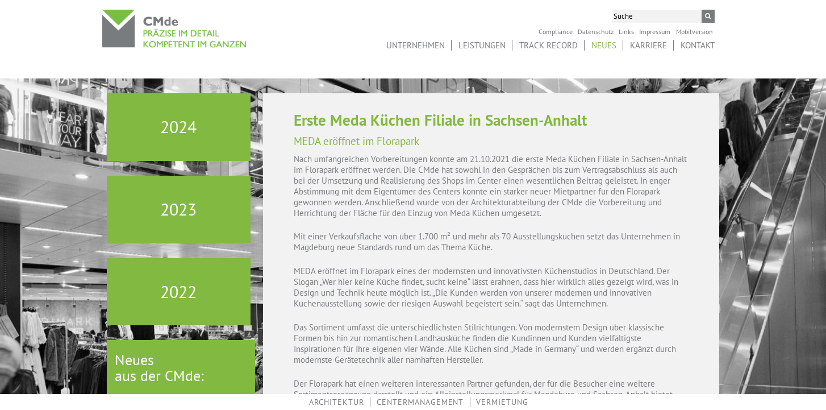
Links (626, 31)
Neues (603, 45)
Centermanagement (420, 402)
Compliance (556, 31)
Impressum (654, 31)
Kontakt (698, 45)
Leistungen (482, 45)
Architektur (336, 402)
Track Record (548, 45)
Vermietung (502, 402)
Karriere (648, 45)
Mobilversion (694, 31)
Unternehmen (415, 45)
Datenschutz (596, 31)
